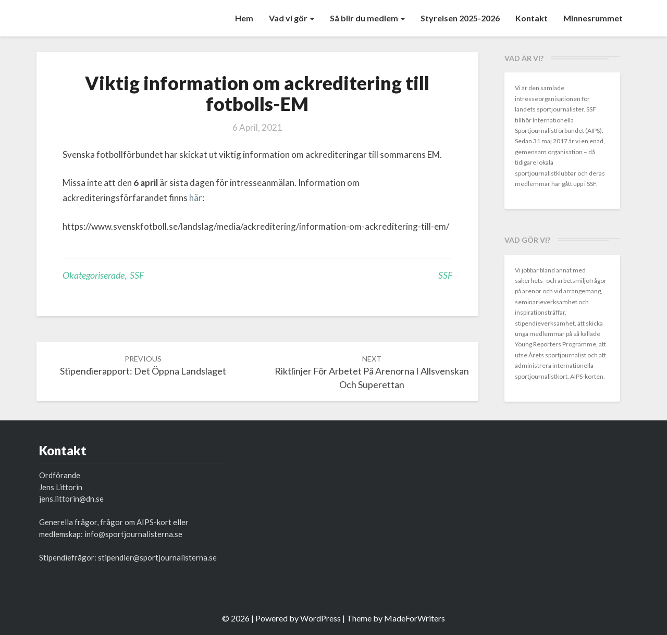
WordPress (320, 618)
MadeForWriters (414, 618)
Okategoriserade (94, 275)
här (195, 197)
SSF (137, 275)
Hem (244, 18)
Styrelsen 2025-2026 (460, 18)
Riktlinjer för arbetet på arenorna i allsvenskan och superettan (372, 372)
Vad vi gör (291, 18)
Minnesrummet (593, 18)
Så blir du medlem (367, 18)
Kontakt (531, 18)
